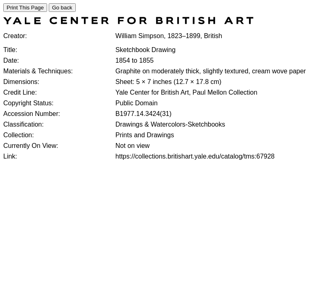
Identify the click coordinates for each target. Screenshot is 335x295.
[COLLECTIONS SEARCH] (128, 21)
